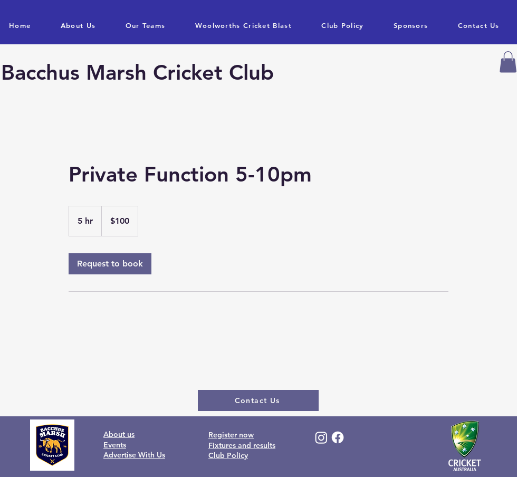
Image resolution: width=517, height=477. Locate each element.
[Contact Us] (258, 400)
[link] (110, 263)
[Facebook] (338, 437)
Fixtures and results (241, 445)
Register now (231, 435)
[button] (508, 62)
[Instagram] (321, 437)
